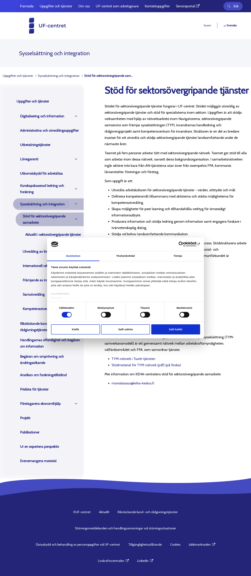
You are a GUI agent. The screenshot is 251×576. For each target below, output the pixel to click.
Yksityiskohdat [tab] (125, 255)
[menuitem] (27, 6)
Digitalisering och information (42, 116)
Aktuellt (104, 512)
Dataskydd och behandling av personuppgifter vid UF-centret (78, 544)
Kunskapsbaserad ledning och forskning (42, 189)
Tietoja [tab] (178, 255)
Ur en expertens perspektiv (39, 446)
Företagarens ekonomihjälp (40, 404)
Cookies (175, 544)
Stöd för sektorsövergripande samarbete (44, 219)
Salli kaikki (175, 329)
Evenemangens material (38, 461)
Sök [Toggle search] (233, 6)
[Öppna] (76, 116)
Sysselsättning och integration (42, 204)
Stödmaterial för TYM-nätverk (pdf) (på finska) (146, 365)
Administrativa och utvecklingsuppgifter (49, 130)
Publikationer (29, 432)
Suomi (207, 25)
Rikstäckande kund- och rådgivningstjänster (37, 327)
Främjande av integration (41, 280)
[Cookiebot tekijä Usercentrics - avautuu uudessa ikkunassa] (185, 244)
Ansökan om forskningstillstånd (43, 375)
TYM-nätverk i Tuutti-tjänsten (133, 359)
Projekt (25, 418)
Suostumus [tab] (73, 255)
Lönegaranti (29, 159)
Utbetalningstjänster (35, 145)
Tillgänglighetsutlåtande (145, 544)
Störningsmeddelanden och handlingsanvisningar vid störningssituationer (125, 528)
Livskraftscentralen (113, 561)
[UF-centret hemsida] (41, 26)
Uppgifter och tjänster (33, 101)
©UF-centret (82, 512)
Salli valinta (125, 329)
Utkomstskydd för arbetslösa (41, 173)
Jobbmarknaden (202, 544)
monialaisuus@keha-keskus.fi (133, 383)
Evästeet (57, 297)
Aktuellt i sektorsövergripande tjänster (53, 234)
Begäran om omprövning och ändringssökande (42, 359)
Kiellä (75, 329)
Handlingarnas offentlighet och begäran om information (50, 343)
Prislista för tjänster (34, 389)
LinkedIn (145, 561)
